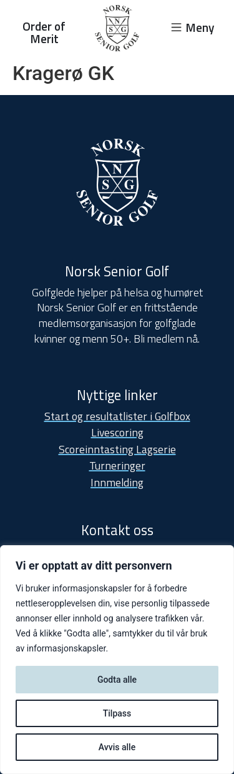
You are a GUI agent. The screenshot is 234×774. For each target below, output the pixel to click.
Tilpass (117, 713)
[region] (117, 659)
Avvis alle (117, 747)
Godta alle (117, 680)
